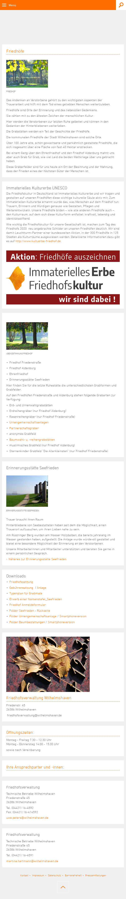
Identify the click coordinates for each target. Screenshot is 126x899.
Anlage (41, 587)
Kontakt (24, 875)
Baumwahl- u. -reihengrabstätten (32, 439)
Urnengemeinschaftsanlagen (29, 422)
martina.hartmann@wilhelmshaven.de (32, 861)
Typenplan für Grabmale (25, 593)
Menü (12, 5)
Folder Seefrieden (21, 610)
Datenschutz (54, 875)
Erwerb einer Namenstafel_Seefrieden (35, 599)
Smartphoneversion (72, 616)
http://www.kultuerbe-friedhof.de (38, 241)
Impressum (38, 875)
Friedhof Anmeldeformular (27, 604)
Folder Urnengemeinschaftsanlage (33, 616)
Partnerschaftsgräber (24, 428)
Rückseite (43, 610)
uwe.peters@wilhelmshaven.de (27, 817)
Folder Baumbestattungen (27, 622)
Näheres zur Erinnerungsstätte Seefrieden (37, 559)
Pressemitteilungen (95, 875)
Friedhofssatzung (21, 581)
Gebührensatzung (21, 587)
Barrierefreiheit (73, 875)
